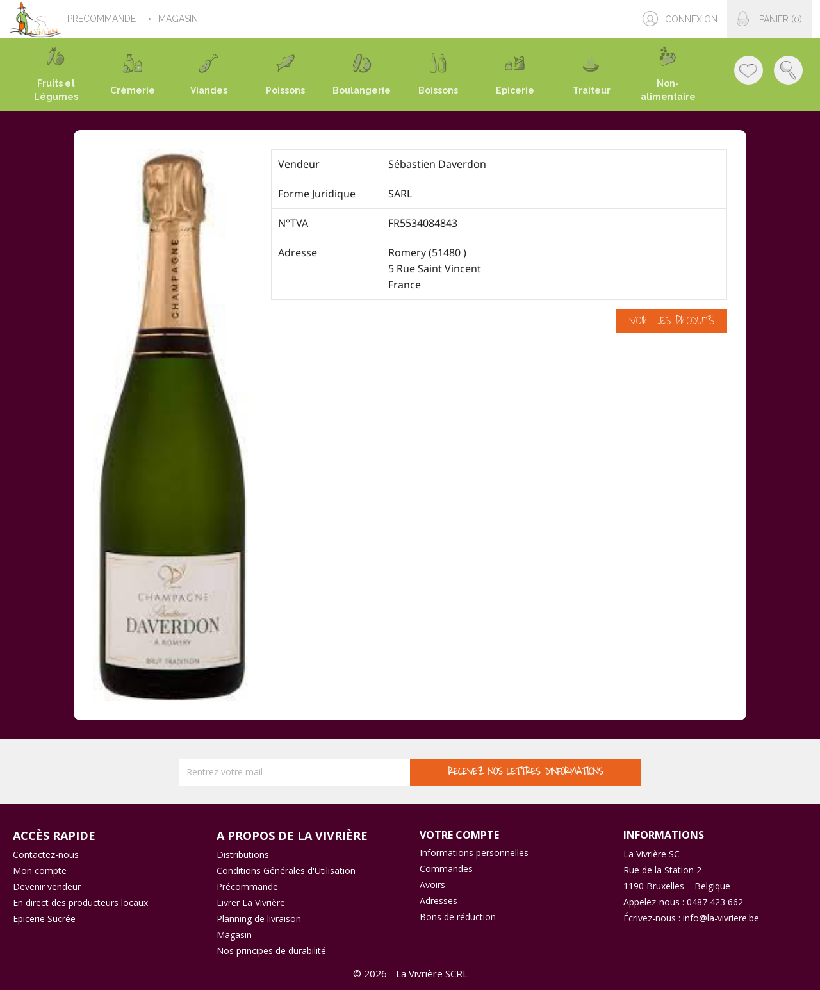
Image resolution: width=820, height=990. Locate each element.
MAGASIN (179, 18)
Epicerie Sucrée (44, 918)
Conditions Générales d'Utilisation (286, 870)
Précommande (247, 886)
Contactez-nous (46, 854)
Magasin (234, 934)
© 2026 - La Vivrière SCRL (410, 973)
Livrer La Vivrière (251, 902)
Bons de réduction (458, 917)
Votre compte (459, 835)
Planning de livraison (259, 918)
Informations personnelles (474, 852)
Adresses (438, 901)
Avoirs (432, 885)
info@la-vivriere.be (721, 918)
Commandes (446, 868)
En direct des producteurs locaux (80, 902)
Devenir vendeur (47, 886)
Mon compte (40, 870)
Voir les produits (671, 321)
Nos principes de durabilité (271, 951)
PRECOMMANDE (102, 18)
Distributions (243, 854)
